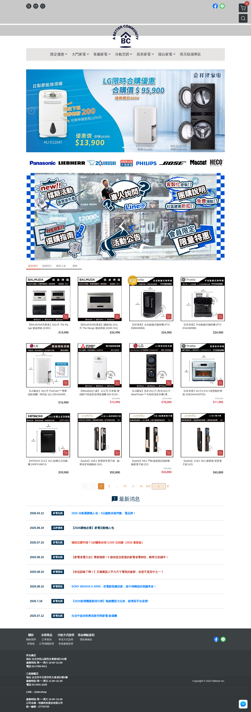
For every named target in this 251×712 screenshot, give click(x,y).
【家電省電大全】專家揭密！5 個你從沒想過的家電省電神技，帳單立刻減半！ (120, 557)
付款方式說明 (66, 635)
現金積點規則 (86, 635)
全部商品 (46, 635)
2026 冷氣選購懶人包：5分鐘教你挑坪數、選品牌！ (103, 513)
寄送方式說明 (66, 639)
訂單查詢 (47, 639)
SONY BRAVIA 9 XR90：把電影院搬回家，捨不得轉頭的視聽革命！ (113, 586)
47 (125, 486)
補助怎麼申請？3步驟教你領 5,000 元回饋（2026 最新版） (107, 542)
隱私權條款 (86, 639)
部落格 (31, 643)
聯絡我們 (31, 639)
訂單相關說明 (46, 643)
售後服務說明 (66, 643)
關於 (31, 635)
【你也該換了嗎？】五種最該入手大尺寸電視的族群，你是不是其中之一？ (117, 571)
